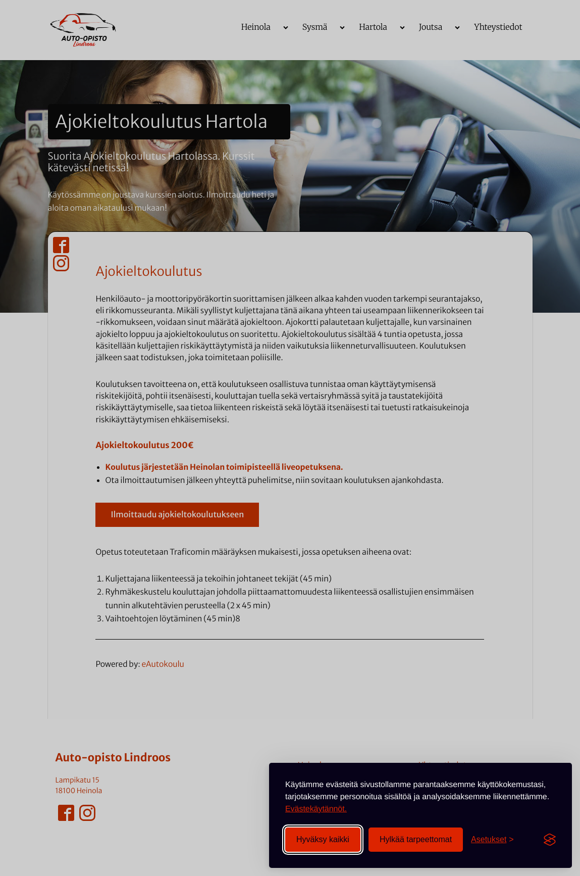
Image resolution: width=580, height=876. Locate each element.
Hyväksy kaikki (322, 839)
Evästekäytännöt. (316, 809)
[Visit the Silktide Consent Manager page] (550, 840)
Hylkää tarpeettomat (416, 839)
